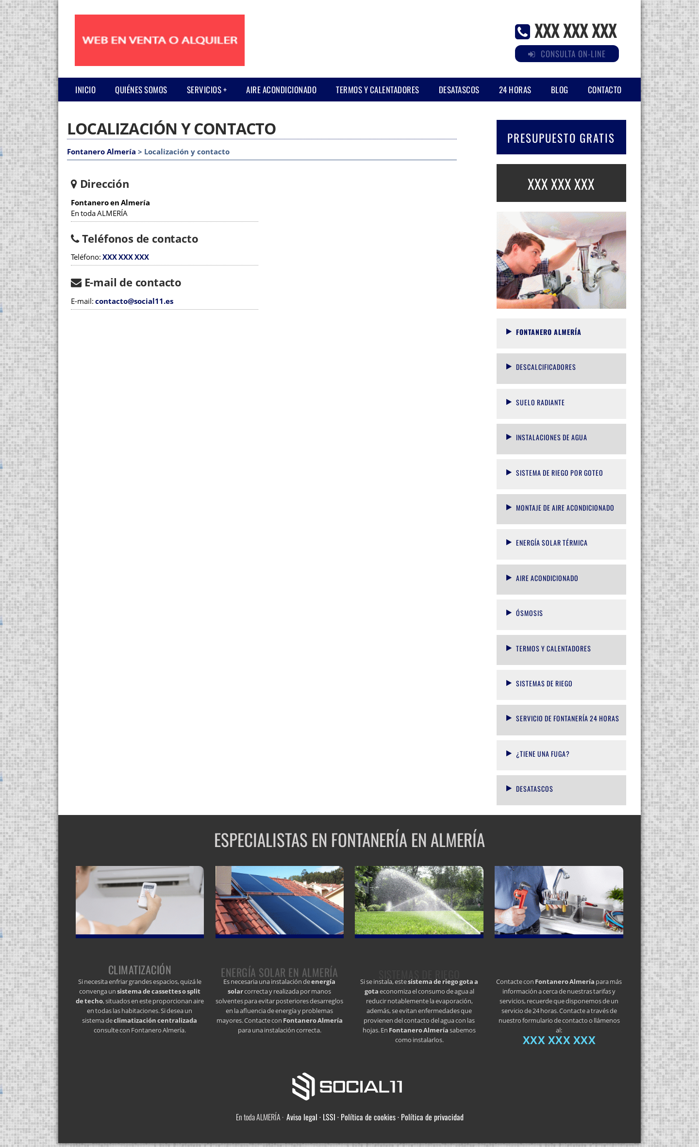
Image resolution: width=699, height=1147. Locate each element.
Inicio (85, 89)
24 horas (515, 89)
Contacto (605, 89)
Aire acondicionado (281, 89)
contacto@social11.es (134, 301)
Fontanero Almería (101, 151)
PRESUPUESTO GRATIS (561, 138)
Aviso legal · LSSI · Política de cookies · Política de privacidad (375, 1117)
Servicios (204, 89)
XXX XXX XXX (575, 30)
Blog (559, 89)
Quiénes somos (141, 89)
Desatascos (459, 89)
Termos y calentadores (377, 89)
